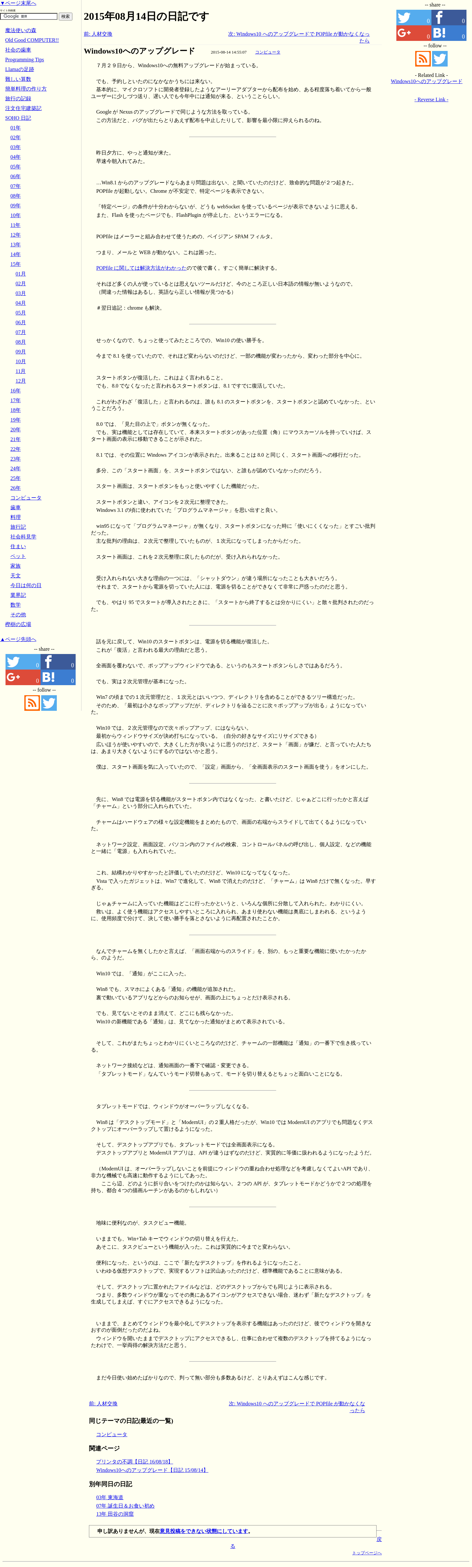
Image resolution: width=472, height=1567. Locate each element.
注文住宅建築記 (23, 108)
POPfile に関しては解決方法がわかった (141, 268)
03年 (15, 147)
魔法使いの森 (20, 30)
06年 (15, 176)
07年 (15, 186)
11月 (21, 371)
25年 (15, 478)
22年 (15, 449)
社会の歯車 (18, 50)
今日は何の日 (26, 585)
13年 (15, 244)
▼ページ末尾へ (18, 3)
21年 (15, 439)
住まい (18, 546)
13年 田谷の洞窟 (115, 1514)
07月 (21, 332)
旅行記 (18, 527)
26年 (15, 488)
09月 (21, 351)
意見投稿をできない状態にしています (204, 1531)
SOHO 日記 (18, 118)
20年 (15, 429)
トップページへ (367, 1552)
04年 (15, 157)
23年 (15, 459)
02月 (21, 283)
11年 (15, 225)
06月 (21, 322)
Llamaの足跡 (19, 69)
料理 (15, 517)
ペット (18, 556)
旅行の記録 (18, 98)
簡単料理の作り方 (26, 89)
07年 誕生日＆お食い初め (125, 1506)
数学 (15, 605)
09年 (15, 205)
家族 (15, 566)
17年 (15, 400)
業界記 (18, 595)
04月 (21, 303)
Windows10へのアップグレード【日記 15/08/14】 (152, 1470)
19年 (15, 420)
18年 (15, 410)
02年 (15, 137)
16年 (15, 390)
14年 (15, 254)
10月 (21, 361)
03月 (21, 293)
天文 (15, 575)
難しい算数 (18, 79)
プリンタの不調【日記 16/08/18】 (134, 1461)
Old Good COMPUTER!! (32, 40)
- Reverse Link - (431, 99)
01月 (21, 274)
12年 (15, 235)
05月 (21, 312)
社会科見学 (23, 536)
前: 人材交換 (98, 34)
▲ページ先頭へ (18, 639)
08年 (15, 196)
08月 (21, 342)
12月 (21, 381)
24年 (15, 468)
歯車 (15, 507)
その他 (18, 614)
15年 (15, 264)
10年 (15, 215)
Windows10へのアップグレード (139, 51)
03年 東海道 (109, 1497)
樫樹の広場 (18, 624)
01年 (15, 127)
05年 (15, 166)
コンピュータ (267, 52)
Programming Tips (24, 59)
